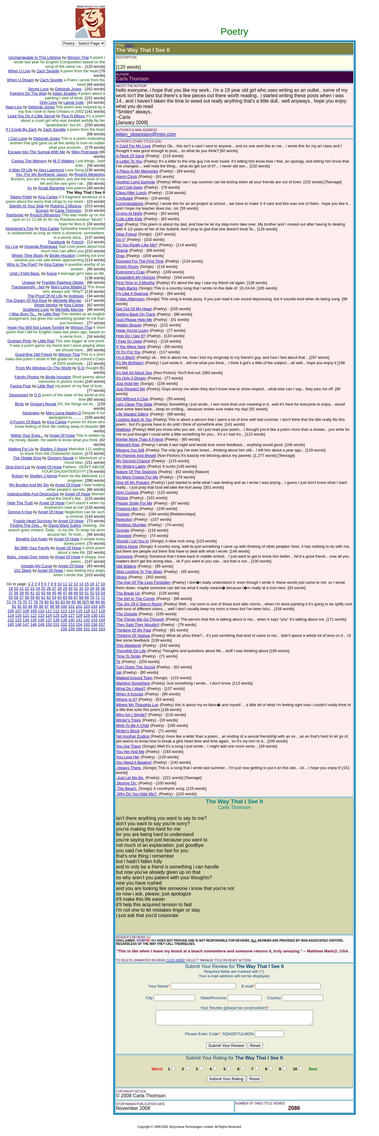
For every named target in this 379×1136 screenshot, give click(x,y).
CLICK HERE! (175, 960)
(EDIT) (129, 45)
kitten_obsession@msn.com (146, 134)
